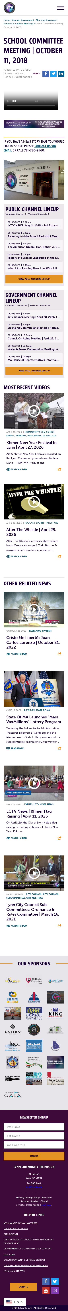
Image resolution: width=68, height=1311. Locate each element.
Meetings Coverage (46, 20)
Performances (36, 435)
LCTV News (40, 804)
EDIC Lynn (9, 1254)
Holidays (21, 435)
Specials (51, 435)
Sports (40, 523)
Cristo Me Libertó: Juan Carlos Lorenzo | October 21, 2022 (33, 642)
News (50, 804)
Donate (23, 1287)
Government (27, 20)
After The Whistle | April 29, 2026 (31, 532)
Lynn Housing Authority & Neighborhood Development (28, 1241)
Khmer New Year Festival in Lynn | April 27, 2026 (31, 445)
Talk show (52, 523)
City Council (34, 894)
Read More (17, 748)
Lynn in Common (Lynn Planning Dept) (26, 1265)
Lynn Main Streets (14, 1271)
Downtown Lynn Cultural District (24, 1260)
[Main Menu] (60, 8)
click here (46, 1205)
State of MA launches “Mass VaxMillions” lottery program (33, 719)
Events (10, 435)
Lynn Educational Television (21, 1223)
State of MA (43, 710)
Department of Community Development (28, 1248)
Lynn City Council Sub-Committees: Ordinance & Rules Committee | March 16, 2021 (32, 911)
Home (7, 20)
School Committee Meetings (18, 23)
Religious (35, 631)
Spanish (46, 631)
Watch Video (19, 469)
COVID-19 (29, 710)
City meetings (34, 898)
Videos (15, 20)
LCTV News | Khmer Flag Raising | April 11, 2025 (29, 813)
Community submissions (39, 432)
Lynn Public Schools (16, 1228)
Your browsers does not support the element (31, 96)
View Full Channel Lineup (34, 279)
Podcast (30, 523)
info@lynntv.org (34, 1187)
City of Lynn (11, 1234)
